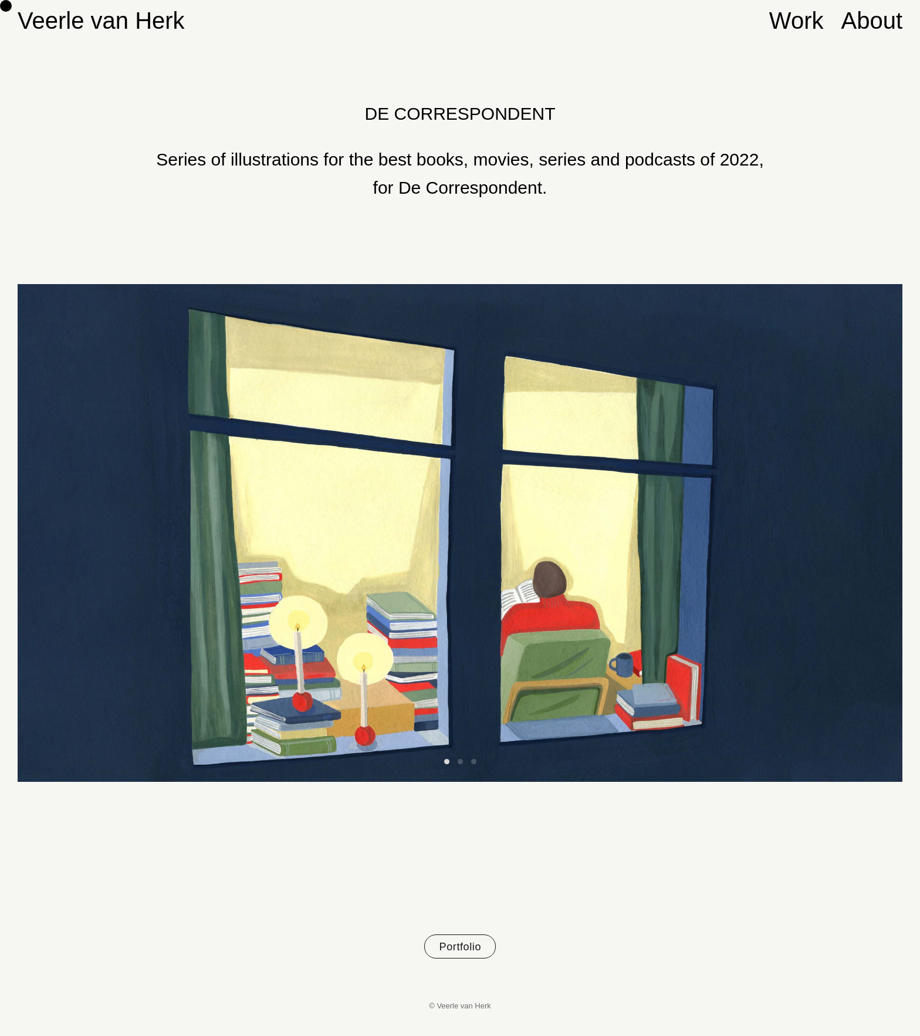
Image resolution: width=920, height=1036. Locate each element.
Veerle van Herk (101, 20)
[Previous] (239, 533)
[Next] (681, 533)
